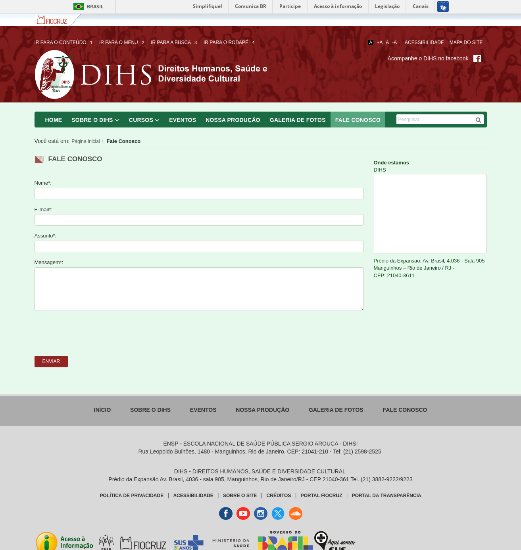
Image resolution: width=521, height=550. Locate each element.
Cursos (141, 120)
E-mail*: (44, 209)
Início (102, 410)
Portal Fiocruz (321, 495)
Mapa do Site (466, 42)
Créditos (279, 495)
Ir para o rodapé (230, 42)
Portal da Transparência (386, 495)
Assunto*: (46, 236)
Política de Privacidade (132, 495)
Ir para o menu (122, 42)
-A (394, 42)
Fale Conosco (358, 120)
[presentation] (95, 332)
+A (380, 42)
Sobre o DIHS (92, 120)
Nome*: (43, 183)
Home (53, 120)
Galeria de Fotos (298, 120)
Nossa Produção (233, 120)
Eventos (182, 120)
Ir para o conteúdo (64, 42)
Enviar (51, 361)
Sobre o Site (240, 495)
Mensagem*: (49, 262)
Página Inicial (85, 141)
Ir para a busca (174, 42)
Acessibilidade (424, 42)
